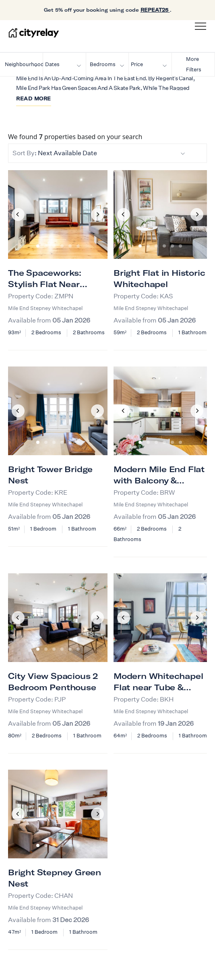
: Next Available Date (98, 153)
